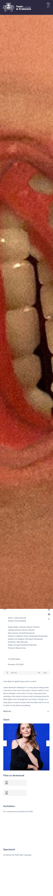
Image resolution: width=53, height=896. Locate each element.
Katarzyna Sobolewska (34, 639)
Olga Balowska (22, 642)
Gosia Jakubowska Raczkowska (35, 636)
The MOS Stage (14, 659)
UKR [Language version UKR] (45, 673)
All (47, 599)
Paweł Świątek (20, 621)
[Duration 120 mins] (7, 672)
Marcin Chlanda (33, 627)
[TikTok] (49, 619)
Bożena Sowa (21, 648)
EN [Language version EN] (39, 673)
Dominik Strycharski (27, 633)
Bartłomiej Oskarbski (28, 645)
